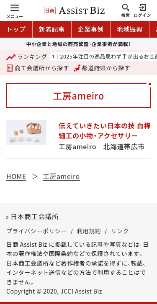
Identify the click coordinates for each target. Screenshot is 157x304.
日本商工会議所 (34, 216)
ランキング (26, 57)
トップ (16, 29)
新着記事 (52, 29)
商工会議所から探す (37, 68)
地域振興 (130, 29)
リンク (120, 231)
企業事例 (91, 29)
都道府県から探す (102, 68)
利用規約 (89, 231)
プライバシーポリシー (36, 231)
